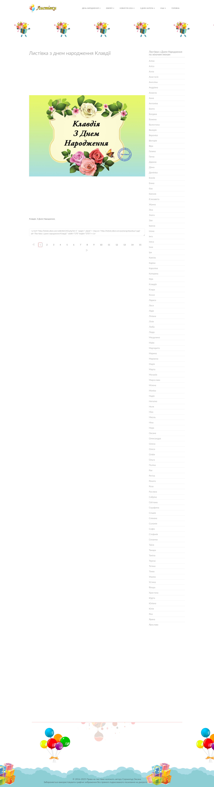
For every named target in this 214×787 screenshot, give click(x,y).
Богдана (153, 114)
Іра (150, 252)
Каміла (152, 257)
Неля (151, 406)
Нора (151, 427)
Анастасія (153, 76)
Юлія (151, 608)
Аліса (151, 66)
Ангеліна (153, 82)
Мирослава (154, 380)
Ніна (151, 422)
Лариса (152, 300)
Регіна (152, 475)
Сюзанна (153, 539)
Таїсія (151, 544)
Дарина (152, 162)
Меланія (153, 374)
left (33, 244)
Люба (151, 326)
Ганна (151, 156)
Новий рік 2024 (127, 8)
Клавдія (153, 284)
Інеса (151, 241)
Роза (151, 486)
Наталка (153, 401)
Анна (151, 98)
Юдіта (152, 598)
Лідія (151, 310)
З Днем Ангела (147, 8)
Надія (151, 396)
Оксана (152, 433)
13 (125, 245)
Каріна (152, 263)
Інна (151, 247)
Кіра (151, 279)
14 (132, 245)
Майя (151, 342)
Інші (163, 8)
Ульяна (152, 576)
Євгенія (152, 193)
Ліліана (152, 316)
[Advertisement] (87, 76)
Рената (152, 481)
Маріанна (153, 358)
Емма (151, 183)
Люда (151, 332)
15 (140, 245)
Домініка (153, 172)
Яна (151, 614)
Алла (151, 71)
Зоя (150, 220)
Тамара (152, 550)
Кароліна (153, 268)
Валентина (154, 124)
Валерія (153, 130)
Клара (152, 289)
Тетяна (152, 566)
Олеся (152, 449)
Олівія (152, 454)
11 (109, 245)
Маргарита (154, 348)
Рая (150, 470)
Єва (151, 188)
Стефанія (153, 534)
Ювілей (110, 8)
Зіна (151, 209)
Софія (152, 528)
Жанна (152, 204)
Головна (175, 8)
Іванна (152, 225)
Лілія (151, 321)
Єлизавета (154, 199)
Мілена (152, 385)
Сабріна (153, 497)
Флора (152, 587)
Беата (152, 108)
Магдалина (154, 337)
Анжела (153, 92)
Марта (152, 369)
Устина (152, 582)
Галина (152, 151)
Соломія (153, 523)
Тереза (152, 560)
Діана (151, 167)
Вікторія (153, 140)
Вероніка (153, 135)
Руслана (153, 491)
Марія (152, 364)
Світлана (153, 502)
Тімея (151, 571)
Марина (153, 353)
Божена (153, 119)
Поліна (152, 465)
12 (117, 245)
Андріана (153, 87)
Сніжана (153, 518)
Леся (151, 305)
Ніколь (152, 417)
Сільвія (152, 513)
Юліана (152, 603)
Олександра (155, 438)
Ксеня (152, 294)
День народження (91, 8)
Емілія (152, 177)
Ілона (151, 231)
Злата (152, 215)
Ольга (152, 459)
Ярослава (153, 624)
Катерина (153, 273)
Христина (153, 592)
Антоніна (153, 103)
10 (101, 245)
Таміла (152, 555)
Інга (151, 236)
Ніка (151, 411)
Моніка (152, 390)
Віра (151, 146)
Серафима (154, 507)
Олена (152, 443)
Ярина (152, 619)
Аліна (151, 60)
